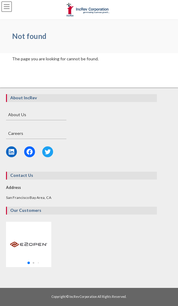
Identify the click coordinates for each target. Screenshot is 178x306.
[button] (28, 263)
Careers (15, 133)
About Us (17, 114)
